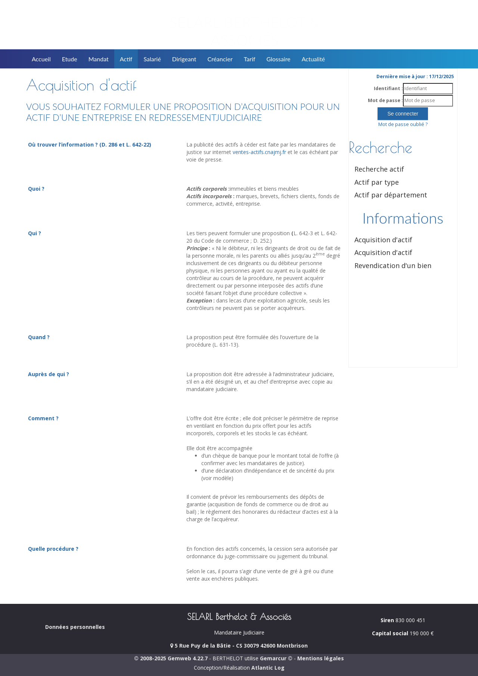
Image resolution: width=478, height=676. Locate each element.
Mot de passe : (385, 100)
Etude (69, 58)
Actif (126, 58)
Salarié (152, 58)
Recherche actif (379, 169)
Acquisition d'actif (383, 239)
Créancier (220, 58)
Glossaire (279, 58)
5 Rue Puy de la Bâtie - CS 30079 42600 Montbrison (239, 645)
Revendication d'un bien (392, 265)
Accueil (41, 58)
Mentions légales (320, 658)
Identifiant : (388, 88)
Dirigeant (184, 58)
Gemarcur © (276, 658)
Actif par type (376, 182)
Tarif (249, 58)
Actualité (313, 58)
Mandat (99, 58)
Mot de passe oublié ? (403, 124)
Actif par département (390, 194)
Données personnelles (75, 626)
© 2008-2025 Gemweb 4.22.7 (171, 658)
